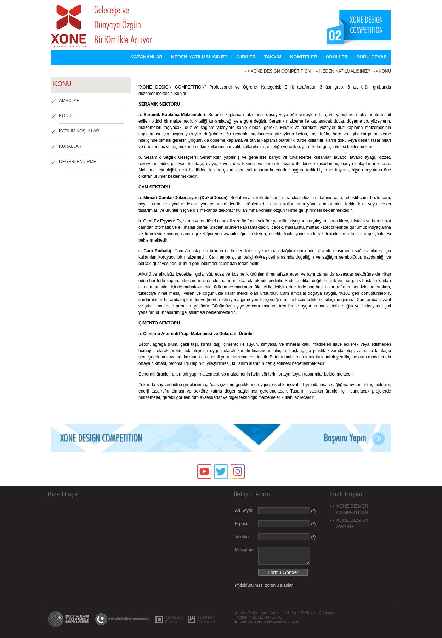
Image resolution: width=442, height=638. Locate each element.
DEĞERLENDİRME (77, 161)
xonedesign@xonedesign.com (274, 624)
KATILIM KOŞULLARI (79, 131)
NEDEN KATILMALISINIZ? (344, 71)
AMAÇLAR (69, 100)
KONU (385, 71)
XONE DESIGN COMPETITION (280, 71)
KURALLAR (70, 146)
